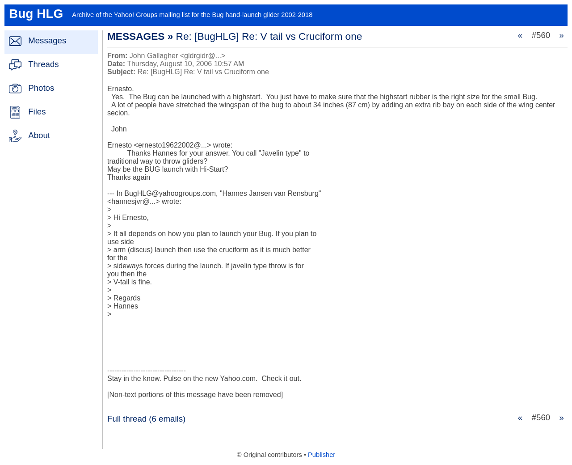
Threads (43, 64)
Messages (47, 40)
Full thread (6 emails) (146, 418)
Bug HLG (36, 14)
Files (37, 111)
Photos (41, 88)
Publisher (321, 454)
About (39, 135)
